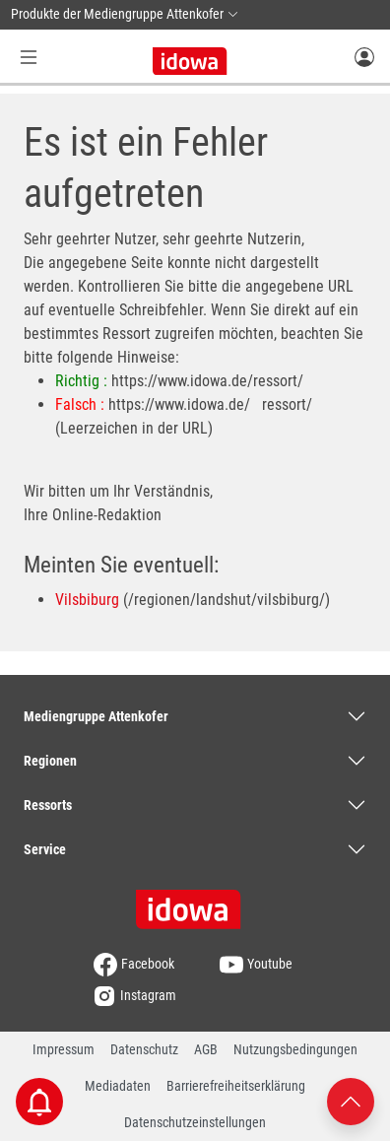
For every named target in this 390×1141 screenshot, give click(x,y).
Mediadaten (118, 1086)
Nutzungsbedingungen (295, 1049)
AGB (206, 1049)
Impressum (63, 1049)
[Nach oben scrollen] (350, 1100)
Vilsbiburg (87, 599)
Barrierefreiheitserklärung (235, 1086)
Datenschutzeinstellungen (195, 1122)
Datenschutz (144, 1049)
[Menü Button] (28, 56)
